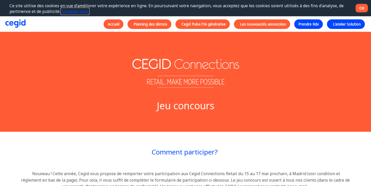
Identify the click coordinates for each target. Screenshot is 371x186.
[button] (113, 24)
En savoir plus (75, 11)
